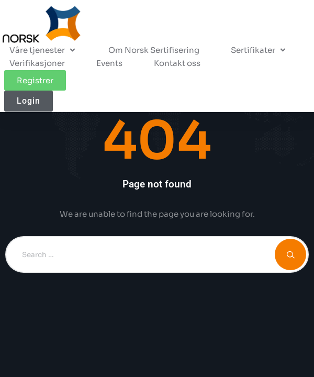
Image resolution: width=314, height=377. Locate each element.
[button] (259, 50)
